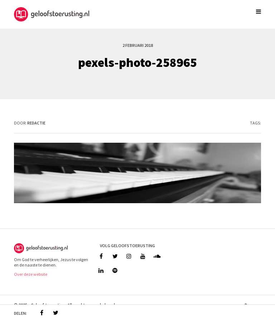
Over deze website (30, 274)
